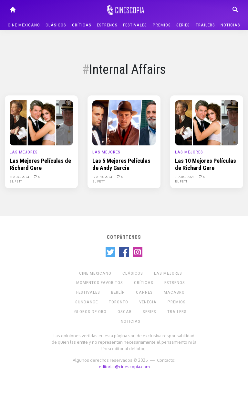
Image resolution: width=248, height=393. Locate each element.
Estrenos (107, 25)
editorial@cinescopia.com (124, 366)
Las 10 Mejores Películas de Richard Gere (205, 164)
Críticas (81, 25)
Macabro (174, 292)
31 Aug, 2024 (20, 177)
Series (183, 25)
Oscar (125, 311)
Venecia (148, 302)
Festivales (135, 25)
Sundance (86, 302)
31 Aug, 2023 (185, 177)
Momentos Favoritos (99, 282)
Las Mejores (24, 152)
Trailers (205, 25)
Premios (162, 25)
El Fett (16, 181)
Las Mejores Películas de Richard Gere (40, 164)
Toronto (118, 302)
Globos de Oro (90, 311)
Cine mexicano (24, 25)
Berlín (118, 292)
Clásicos (56, 25)
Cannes (144, 292)
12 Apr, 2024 (102, 177)
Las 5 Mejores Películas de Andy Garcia (121, 164)
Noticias (230, 25)
